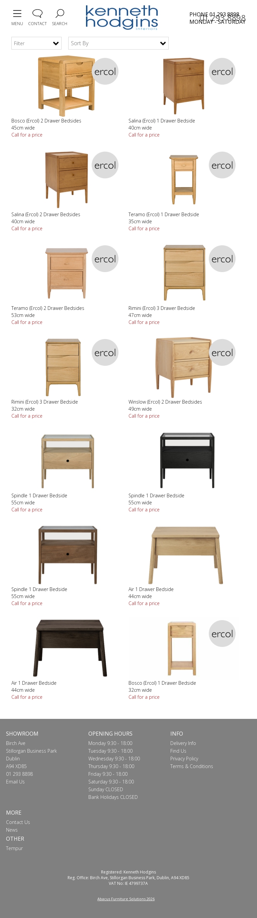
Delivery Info (183, 743)
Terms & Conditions (191, 766)
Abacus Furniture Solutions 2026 (126, 898)
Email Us (15, 781)
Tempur (14, 848)
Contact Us (18, 822)
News (12, 830)
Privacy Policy (184, 758)
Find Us (178, 751)
